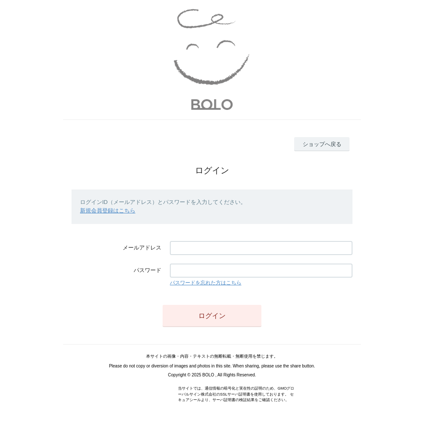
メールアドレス (142, 247)
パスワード (147, 270)
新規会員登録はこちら (107, 210)
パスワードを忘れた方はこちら (205, 283)
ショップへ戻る (322, 144)
